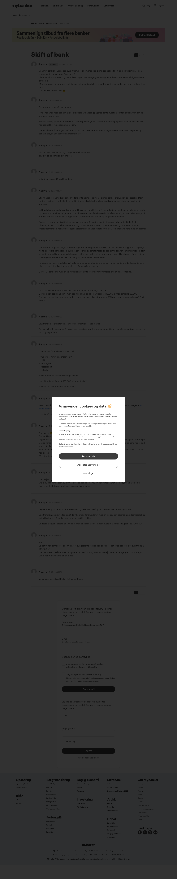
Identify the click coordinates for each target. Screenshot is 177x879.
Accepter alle (88, 456)
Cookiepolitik (73, 426)
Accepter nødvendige (88, 464)
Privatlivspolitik (86, 426)
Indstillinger (88, 473)
